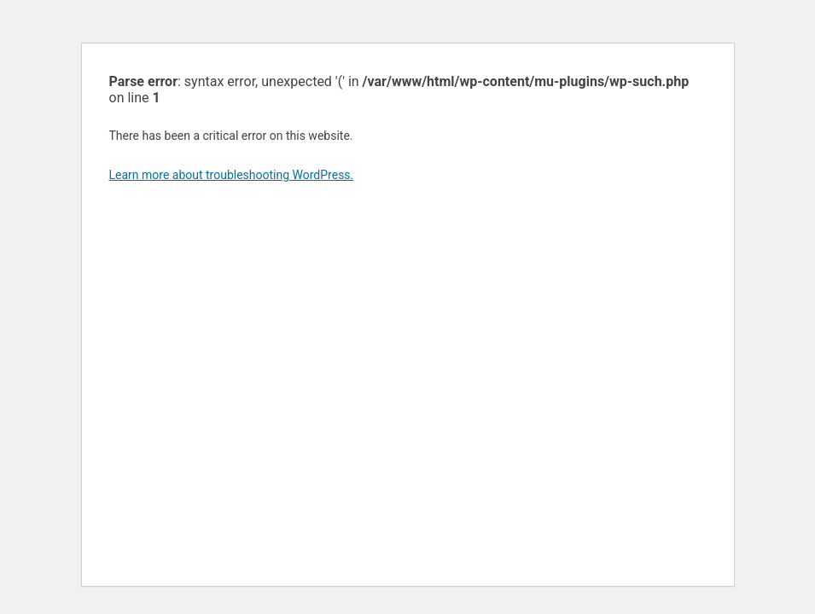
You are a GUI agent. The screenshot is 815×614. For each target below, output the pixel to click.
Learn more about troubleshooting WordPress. (231, 175)
